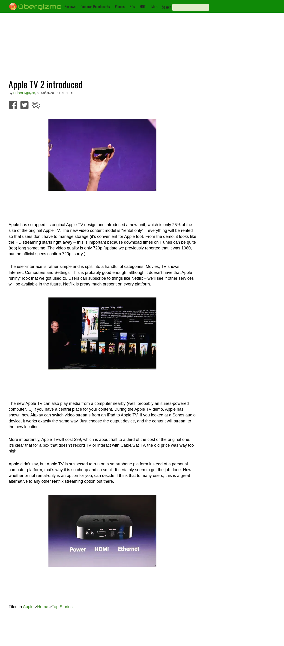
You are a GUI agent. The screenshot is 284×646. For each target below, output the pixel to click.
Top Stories (62, 606)
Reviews (70, 6)
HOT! (143, 6)
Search (166, 7)
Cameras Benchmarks (95, 6)
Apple (28, 606)
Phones (120, 6)
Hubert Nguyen (24, 93)
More (154, 6)
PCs (132, 6)
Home (42, 606)
